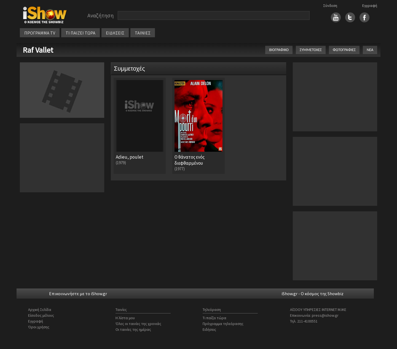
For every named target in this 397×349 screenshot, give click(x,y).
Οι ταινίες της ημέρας (133, 329)
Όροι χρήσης (38, 326)
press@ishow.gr (325, 315)
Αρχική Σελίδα (39, 309)
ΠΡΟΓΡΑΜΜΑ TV (39, 33)
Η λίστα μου (125, 317)
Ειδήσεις (209, 329)
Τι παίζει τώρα (214, 317)
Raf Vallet (38, 50)
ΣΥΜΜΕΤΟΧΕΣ (311, 49)
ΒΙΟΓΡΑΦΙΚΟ (279, 49)
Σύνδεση (330, 5)
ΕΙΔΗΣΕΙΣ (115, 33)
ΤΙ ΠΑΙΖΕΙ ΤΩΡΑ (80, 33)
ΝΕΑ (370, 49)
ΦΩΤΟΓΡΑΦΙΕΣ (344, 49)
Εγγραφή (369, 5)
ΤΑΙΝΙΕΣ (143, 33)
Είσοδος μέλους (41, 315)
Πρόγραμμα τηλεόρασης (223, 323)
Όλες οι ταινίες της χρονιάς (138, 323)
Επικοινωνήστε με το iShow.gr (78, 293)
